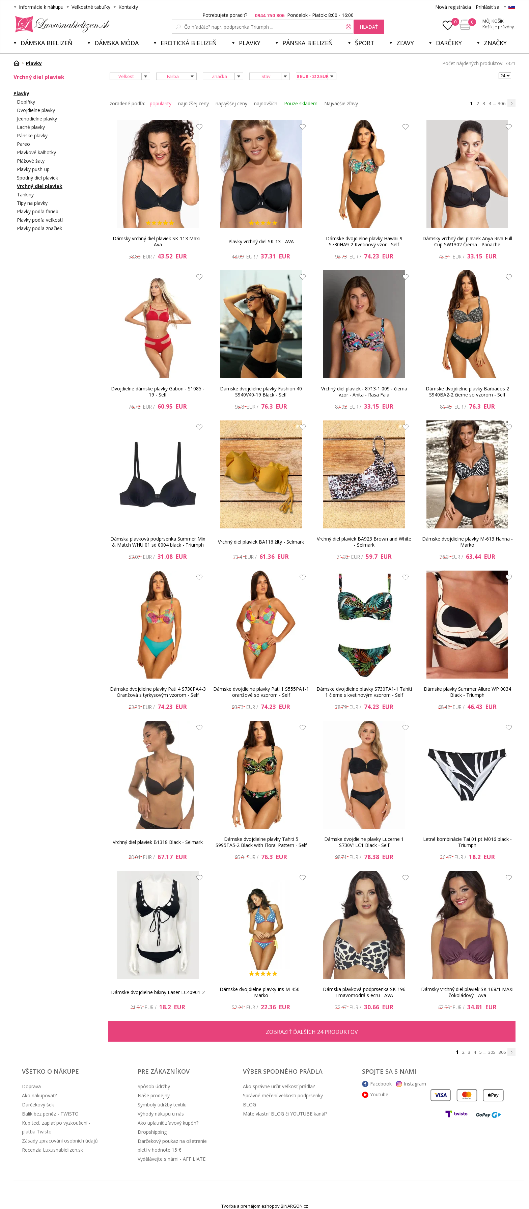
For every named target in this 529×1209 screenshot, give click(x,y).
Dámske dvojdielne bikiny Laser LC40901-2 (158, 992)
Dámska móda (116, 43)
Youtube (379, 1094)
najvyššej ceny (231, 103)
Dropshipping (152, 1132)
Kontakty (128, 7)
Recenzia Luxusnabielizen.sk (52, 1150)
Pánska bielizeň (307, 43)
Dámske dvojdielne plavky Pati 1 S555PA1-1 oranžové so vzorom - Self (261, 692)
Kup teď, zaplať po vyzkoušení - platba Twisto (56, 1127)
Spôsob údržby (154, 1086)
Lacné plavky (31, 127)
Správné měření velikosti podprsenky (283, 1095)
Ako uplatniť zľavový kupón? (168, 1123)
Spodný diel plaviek (37, 177)
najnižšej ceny (193, 103)
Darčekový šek (38, 1104)
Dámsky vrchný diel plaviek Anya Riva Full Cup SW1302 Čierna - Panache (467, 241)
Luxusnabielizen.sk (61, 24)
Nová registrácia (453, 7)
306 (502, 103)
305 (491, 1052)
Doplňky (26, 102)
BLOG (249, 1104)
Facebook (381, 1083)
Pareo (23, 144)
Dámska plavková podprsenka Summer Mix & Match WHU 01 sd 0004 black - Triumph (157, 541)
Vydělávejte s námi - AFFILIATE (171, 1159)
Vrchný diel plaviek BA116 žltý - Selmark (261, 542)
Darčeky (449, 43)
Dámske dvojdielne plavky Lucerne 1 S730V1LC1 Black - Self (364, 842)
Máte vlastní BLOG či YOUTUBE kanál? (285, 1113)
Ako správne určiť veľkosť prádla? (279, 1086)
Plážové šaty (31, 161)
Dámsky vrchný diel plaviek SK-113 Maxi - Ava (158, 241)
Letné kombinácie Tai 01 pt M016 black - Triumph (467, 842)
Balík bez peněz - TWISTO (50, 1113)
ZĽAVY (405, 43)
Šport (364, 43)
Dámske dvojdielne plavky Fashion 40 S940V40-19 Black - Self (261, 391)
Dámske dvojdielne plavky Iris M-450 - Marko (261, 992)
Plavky (249, 43)
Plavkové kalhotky (36, 152)
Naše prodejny (154, 1095)
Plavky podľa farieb (37, 211)
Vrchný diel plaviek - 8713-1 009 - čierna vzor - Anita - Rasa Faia (364, 391)
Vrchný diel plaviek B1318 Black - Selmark (158, 842)
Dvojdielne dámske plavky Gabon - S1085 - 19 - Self (157, 391)
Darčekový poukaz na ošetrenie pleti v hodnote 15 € (172, 1145)
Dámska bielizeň (47, 43)
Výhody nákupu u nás (161, 1113)
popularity (160, 103)
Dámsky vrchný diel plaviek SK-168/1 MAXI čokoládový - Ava (467, 992)
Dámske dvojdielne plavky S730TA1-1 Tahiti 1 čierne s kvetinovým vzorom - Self (364, 692)
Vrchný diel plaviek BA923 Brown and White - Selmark (364, 541)
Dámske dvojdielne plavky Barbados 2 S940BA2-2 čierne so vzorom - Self (467, 391)
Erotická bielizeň (189, 43)
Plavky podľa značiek (39, 228)
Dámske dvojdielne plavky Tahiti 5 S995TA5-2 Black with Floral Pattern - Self (261, 842)
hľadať (369, 27)
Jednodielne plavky (37, 118)
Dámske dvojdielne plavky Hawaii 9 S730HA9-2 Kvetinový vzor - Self (364, 241)
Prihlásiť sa (487, 7)
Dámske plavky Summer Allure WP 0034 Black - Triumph (467, 692)
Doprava (31, 1086)
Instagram (415, 1083)
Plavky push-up (33, 169)
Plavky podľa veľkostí (40, 220)
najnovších (265, 103)
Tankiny (25, 194)
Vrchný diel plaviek (39, 186)
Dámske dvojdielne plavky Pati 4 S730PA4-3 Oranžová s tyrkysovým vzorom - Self (158, 692)
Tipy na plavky (32, 203)
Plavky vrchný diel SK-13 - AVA (261, 241)
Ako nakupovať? (39, 1095)
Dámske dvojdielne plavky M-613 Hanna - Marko (467, 541)
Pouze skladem (300, 103)
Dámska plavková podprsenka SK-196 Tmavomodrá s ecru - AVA (364, 992)
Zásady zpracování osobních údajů (60, 1140)
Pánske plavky (32, 135)
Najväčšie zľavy (341, 103)
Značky (495, 43)
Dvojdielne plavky (36, 110)
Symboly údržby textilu (162, 1104)
